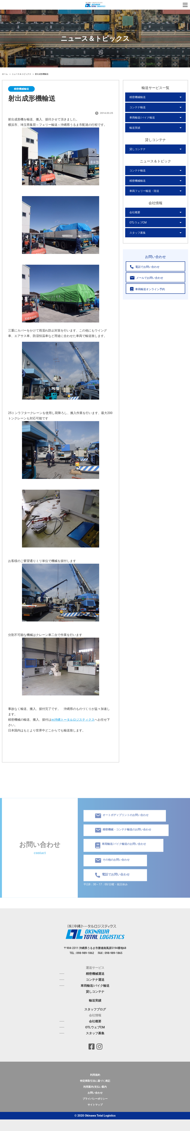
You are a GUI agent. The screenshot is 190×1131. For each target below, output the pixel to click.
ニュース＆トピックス (22, 74)
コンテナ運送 (95, 980)
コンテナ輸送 (137, 107)
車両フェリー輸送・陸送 (144, 190)
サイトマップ (95, 1104)
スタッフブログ (95, 1009)
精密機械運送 (95, 974)
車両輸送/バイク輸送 (142, 117)
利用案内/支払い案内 (95, 1086)
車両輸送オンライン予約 (147, 289)
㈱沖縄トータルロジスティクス (73, 719)
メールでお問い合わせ (146, 278)
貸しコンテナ (137, 149)
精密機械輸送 (137, 97)
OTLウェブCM (138, 222)
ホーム (5, 74)
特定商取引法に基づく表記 (95, 1080)
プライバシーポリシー (95, 1098)
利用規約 (95, 1074)
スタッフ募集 (137, 232)
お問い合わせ (95, 1092)
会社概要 (134, 212)
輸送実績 (134, 127)
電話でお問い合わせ (144, 267)
